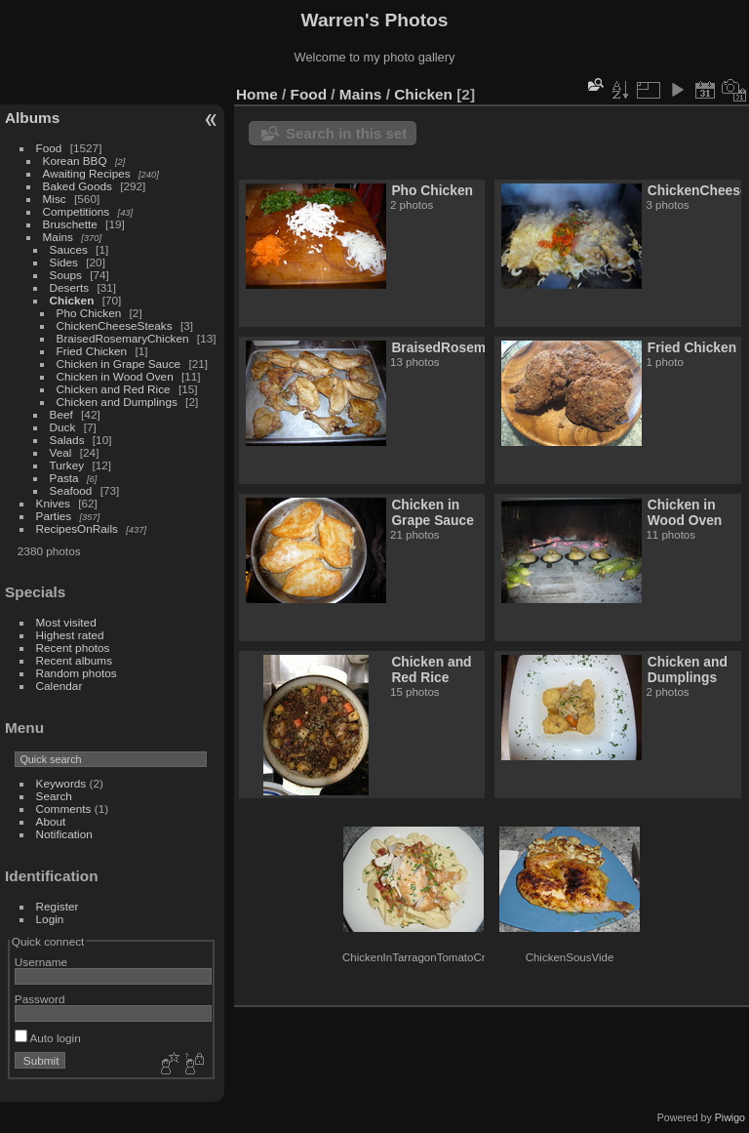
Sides (64, 262)
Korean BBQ (75, 160)
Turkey (67, 465)
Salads (67, 439)
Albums (32, 117)
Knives (53, 503)
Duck (63, 427)
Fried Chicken (92, 350)
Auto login (48, 1038)
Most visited (66, 622)
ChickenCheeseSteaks (115, 325)
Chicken (72, 300)
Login (50, 918)
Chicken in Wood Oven (115, 376)
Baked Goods (77, 186)
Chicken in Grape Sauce (119, 363)
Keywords (61, 783)
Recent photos (73, 647)
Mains (58, 236)
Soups (66, 274)
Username (41, 961)
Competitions (76, 211)
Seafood (71, 490)
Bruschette (70, 224)
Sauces (69, 249)
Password (40, 998)
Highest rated (70, 634)
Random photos (76, 673)
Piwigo (730, 1117)
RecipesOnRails (77, 528)
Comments (64, 808)
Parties (54, 515)
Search (54, 795)
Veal (61, 452)
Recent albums (74, 660)
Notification (64, 834)
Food (49, 148)
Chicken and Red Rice (114, 389)
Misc (54, 198)
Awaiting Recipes (87, 173)
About (51, 821)
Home (257, 94)
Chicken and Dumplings (117, 401)
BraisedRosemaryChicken (123, 338)
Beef (61, 414)
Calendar (59, 685)
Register (57, 906)
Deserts (70, 287)
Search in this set (346, 133)
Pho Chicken (89, 312)
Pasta (64, 477)
